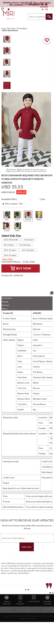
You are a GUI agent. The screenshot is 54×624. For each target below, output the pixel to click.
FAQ (40, 610)
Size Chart (7, 259)
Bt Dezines (37, 324)
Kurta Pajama (39, 361)
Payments (5, 305)
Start (50, 593)
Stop (52, 593)
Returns (5, 309)
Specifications (7, 298)
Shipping (5, 302)
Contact (13, 610)
